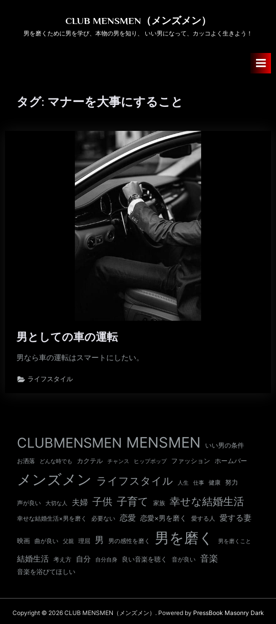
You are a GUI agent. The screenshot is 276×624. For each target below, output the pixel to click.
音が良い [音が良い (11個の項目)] (184, 559)
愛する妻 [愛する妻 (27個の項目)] (236, 518)
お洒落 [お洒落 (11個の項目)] (26, 461)
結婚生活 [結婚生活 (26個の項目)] (33, 559)
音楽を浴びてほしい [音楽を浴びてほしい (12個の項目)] (46, 572)
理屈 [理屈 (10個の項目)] (84, 541)
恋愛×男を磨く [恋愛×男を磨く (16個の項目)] (163, 518)
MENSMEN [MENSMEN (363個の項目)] (163, 442)
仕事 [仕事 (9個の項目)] (198, 482)
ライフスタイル (50, 379)
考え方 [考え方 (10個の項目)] (62, 559)
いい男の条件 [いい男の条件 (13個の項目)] (224, 445)
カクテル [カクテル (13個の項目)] (90, 461)
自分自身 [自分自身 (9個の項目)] (106, 559)
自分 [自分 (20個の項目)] (83, 559)
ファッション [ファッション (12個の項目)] (190, 461)
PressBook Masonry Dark (228, 613)
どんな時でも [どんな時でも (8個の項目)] (55, 461)
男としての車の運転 (67, 337)
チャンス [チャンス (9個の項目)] (118, 461)
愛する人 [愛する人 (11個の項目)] (203, 518)
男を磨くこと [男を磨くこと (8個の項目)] (234, 541)
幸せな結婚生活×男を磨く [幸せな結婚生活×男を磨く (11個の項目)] (52, 518)
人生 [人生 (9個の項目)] (183, 482)
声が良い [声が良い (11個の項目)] (29, 503)
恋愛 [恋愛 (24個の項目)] (128, 518)
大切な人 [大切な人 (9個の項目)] (56, 503)
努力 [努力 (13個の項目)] (231, 482)
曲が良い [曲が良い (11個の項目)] (46, 541)
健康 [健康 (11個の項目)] (215, 482)
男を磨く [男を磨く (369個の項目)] (184, 538)
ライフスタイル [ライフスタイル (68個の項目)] (134, 481)
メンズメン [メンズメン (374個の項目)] (54, 479)
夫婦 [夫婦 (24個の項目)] (80, 502)
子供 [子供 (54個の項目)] (102, 502)
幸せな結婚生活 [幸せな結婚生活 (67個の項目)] (207, 501)
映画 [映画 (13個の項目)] (23, 541)
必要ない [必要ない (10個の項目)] (103, 518)
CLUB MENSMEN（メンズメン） (138, 20)
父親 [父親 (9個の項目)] (68, 541)
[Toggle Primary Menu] (261, 63)
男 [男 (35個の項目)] (99, 540)
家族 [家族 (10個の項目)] (159, 503)
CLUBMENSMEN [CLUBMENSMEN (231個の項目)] (69, 443)
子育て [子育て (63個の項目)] (133, 501)
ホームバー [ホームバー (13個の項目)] (231, 461)
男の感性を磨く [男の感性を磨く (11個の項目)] (129, 541)
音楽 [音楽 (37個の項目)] (209, 558)
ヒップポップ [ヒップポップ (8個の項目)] (150, 461)
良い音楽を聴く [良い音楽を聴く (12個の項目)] (144, 559)
